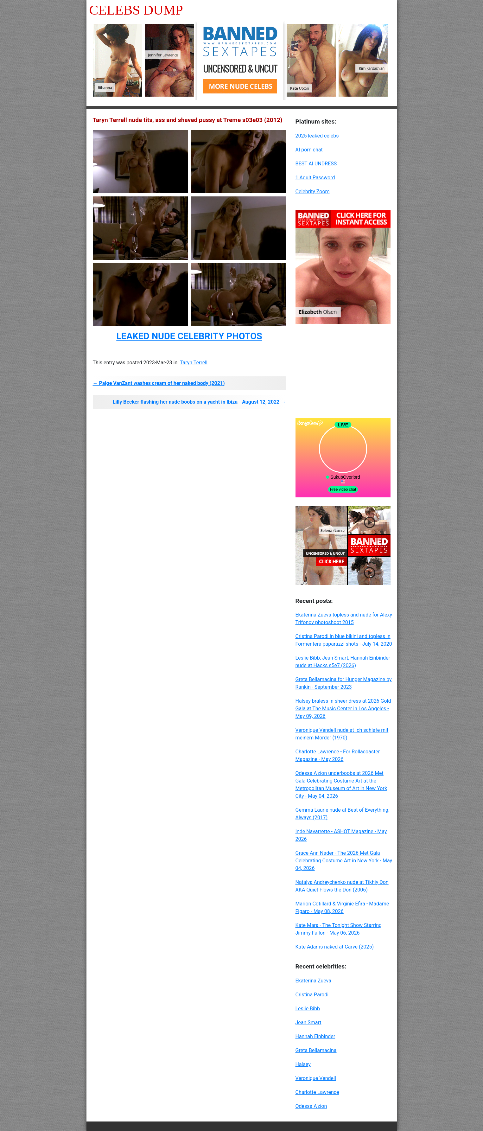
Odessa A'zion (311, 1106)
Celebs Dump (136, 10)
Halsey (303, 1064)
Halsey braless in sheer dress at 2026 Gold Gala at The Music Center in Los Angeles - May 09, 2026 (343, 708)
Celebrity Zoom (313, 191)
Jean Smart (308, 1022)
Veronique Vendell (316, 1078)
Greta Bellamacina (316, 1050)
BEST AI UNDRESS (316, 164)
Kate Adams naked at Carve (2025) (335, 947)
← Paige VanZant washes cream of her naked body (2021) (159, 383)
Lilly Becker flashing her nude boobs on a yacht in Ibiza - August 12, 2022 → (199, 402)
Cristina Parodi (312, 995)
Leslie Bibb (308, 1009)
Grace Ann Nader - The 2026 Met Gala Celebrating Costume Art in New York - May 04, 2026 (344, 860)
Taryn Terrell (193, 363)
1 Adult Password (315, 178)
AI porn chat (309, 150)
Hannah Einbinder (315, 1036)
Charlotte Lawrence (317, 1092)
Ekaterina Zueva (313, 981)
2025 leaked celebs (317, 136)
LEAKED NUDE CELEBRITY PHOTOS (189, 336)
